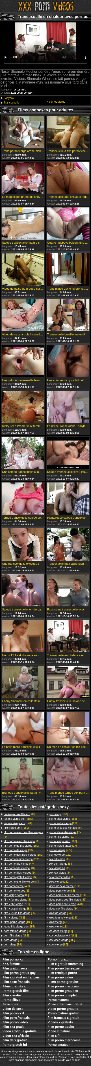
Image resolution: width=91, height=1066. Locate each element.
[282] (21, 859)
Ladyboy (9, 98)
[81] (61, 836)
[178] (18, 823)
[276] (63, 845)
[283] (62, 940)
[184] (19, 850)
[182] (16, 935)
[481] (14, 917)
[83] (22, 841)
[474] (19, 863)
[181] (63, 935)
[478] (66, 904)
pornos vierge (57, 101)
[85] (17, 890)
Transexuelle (11, 102)
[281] (17, 904)
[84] (19, 814)
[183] (18, 818)
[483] (17, 886)
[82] (16, 895)
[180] (16, 827)
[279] (60, 850)
